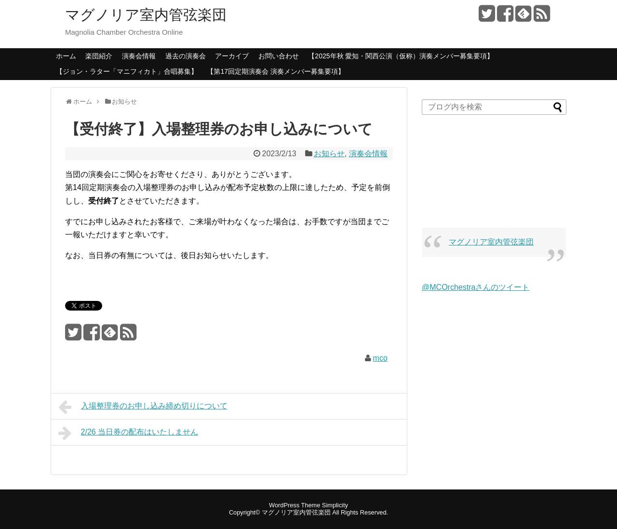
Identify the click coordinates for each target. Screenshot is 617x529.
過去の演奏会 (185, 56)
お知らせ (329, 153)
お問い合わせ (278, 56)
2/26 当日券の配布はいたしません (128, 433)
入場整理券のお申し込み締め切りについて (143, 407)
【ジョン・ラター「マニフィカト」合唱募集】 (127, 71)
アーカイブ (232, 56)
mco (380, 358)
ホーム (66, 56)
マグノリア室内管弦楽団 (146, 15)
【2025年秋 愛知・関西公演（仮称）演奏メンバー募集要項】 (401, 56)
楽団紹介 (98, 56)
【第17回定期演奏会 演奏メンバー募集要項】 (275, 71)
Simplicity (335, 505)
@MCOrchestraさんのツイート (475, 287)
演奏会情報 (139, 56)
